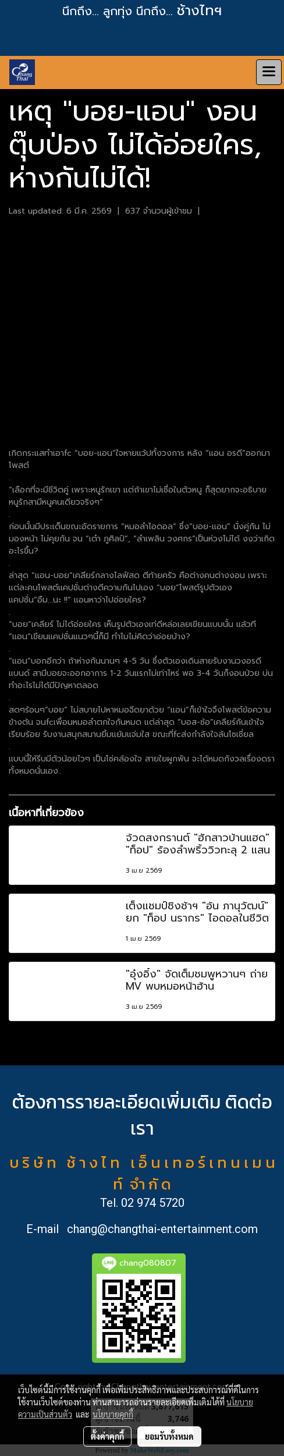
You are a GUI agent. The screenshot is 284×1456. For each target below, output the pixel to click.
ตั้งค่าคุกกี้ (107, 1436)
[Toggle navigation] (269, 72)
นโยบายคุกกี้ (113, 1414)
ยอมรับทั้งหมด (169, 1436)
